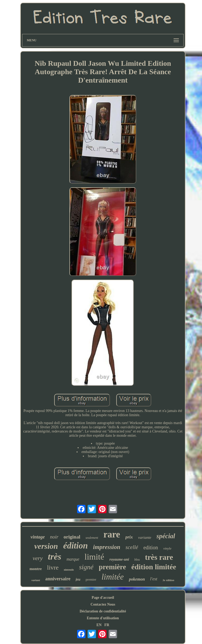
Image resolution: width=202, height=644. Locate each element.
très (54, 556)
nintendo (69, 569)
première (112, 567)
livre (53, 567)
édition (75, 545)
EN (99, 625)
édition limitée (153, 567)
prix (129, 537)
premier (91, 579)
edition (150, 547)
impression (106, 547)
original (72, 537)
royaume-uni (119, 559)
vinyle (167, 548)
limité (94, 556)
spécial (165, 536)
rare (111, 534)
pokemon (137, 579)
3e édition (168, 580)
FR (106, 625)
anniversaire (57, 578)
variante (144, 537)
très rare (159, 557)
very (38, 558)
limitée (113, 576)
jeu (78, 579)
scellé (131, 547)
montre (35, 569)
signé (86, 567)
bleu (137, 559)
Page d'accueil (103, 598)
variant (36, 580)
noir (54, 537)
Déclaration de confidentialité (103, 611)
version (46, 546)
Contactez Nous (102, 604)
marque (73, 559)
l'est (153, 578)
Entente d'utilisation (103, 618)
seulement (91, 538)
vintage (38, 537)
